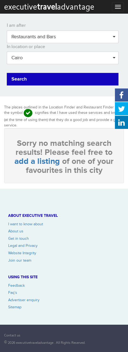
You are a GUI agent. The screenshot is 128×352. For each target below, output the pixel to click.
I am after (16, 25)
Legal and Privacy (23, 245)
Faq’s (12, 292)
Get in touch (18, 238)
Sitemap (15, 307)
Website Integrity (22, 253)
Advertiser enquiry (23, 300)
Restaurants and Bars (63, 37)
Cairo (63, 58)
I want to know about (25, 224)
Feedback (16, 285)
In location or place (26, 46)
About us (15, 231)
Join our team (19, 260)
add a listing (38, 161)
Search (19, 79)
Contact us (12, 335)
